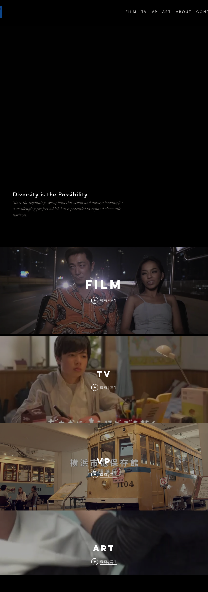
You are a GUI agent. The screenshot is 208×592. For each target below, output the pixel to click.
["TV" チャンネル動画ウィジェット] (104, 379)
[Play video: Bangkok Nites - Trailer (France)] (104, 300)
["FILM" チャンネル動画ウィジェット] (104, 290)
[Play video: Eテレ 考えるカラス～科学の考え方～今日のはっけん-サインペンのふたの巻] (104, 387)
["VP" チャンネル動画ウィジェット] (104, 466)
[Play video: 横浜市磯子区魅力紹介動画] (104, 474)
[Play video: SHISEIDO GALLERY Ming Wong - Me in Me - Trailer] (104, 562)
